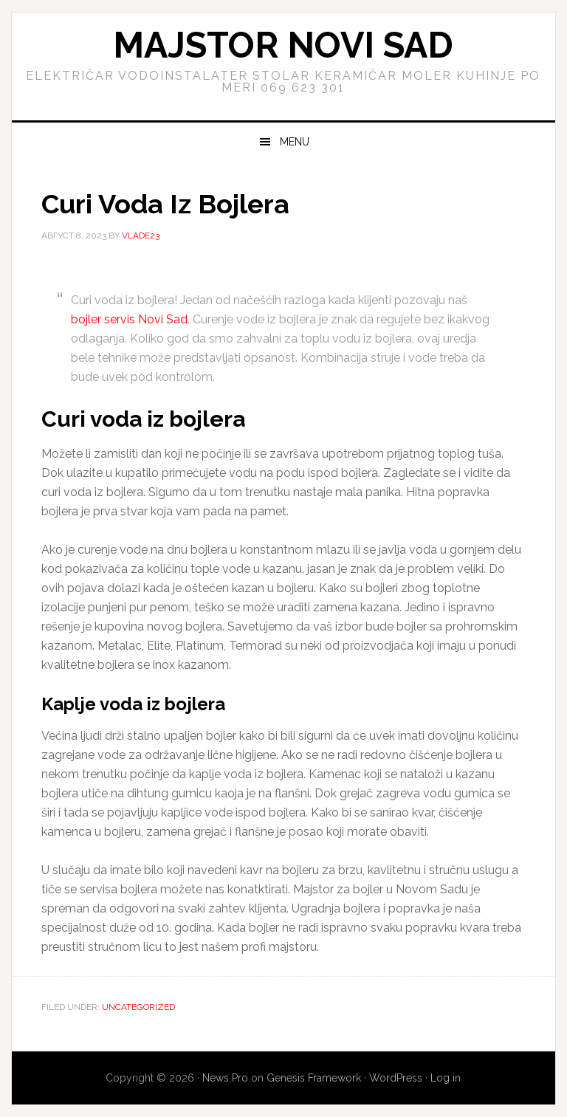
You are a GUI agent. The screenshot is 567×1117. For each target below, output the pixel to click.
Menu (294, 142)
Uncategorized (138, 1007)
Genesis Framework (314, 1078)
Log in (445, 1078)
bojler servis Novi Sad (129, 319)
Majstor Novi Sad (283, 45)
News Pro (225, 1078)
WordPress (395, 1078)
